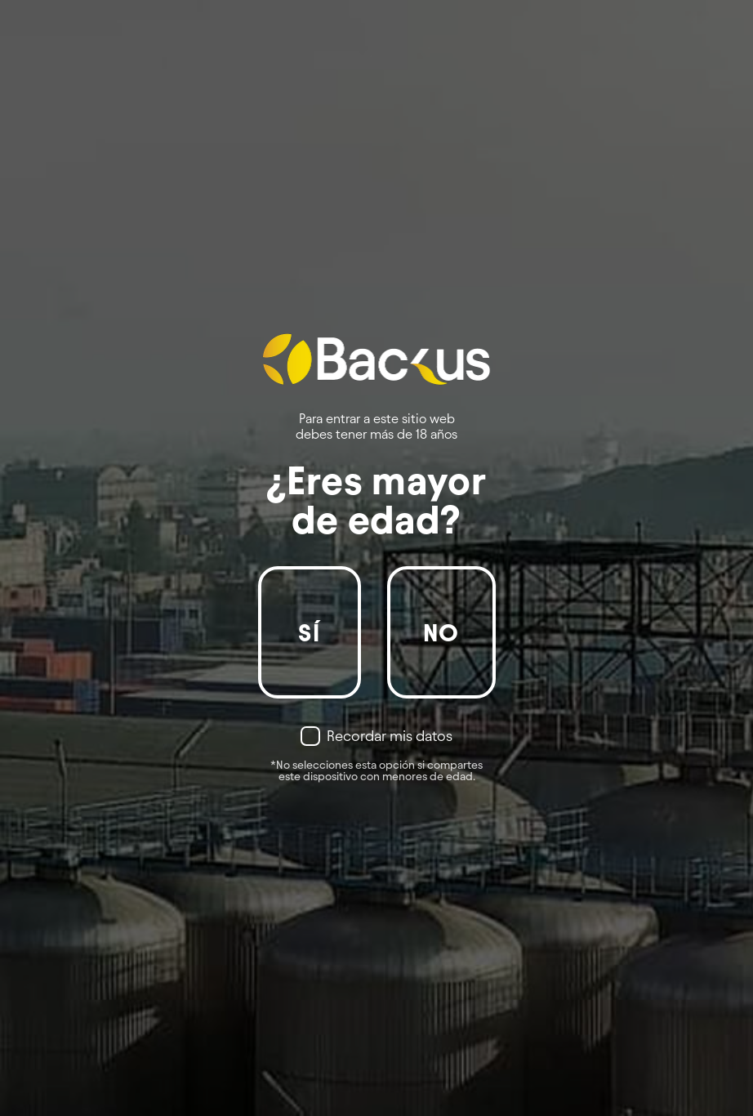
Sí (309, 632)
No (441, 632)
